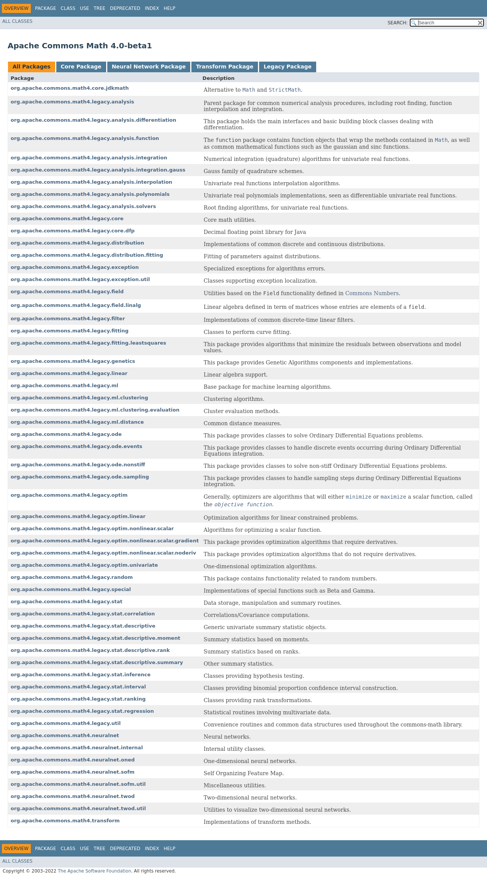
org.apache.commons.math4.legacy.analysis (72, 102)
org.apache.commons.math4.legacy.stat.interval (78, 687)
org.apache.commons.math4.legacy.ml (64, 385)
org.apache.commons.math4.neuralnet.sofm (73, 772)
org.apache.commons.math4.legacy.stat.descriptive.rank (90, 650)
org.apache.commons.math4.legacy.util (66, 723)
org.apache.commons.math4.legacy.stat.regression (82, 711)
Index (152, 8)
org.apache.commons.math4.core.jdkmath (70, 88)
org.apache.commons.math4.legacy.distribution (77, 243)
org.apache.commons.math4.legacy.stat (67, 601)
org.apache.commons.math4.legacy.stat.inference (81, 674)
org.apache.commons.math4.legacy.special (71, 589)
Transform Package (224, 67)
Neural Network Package (149, 67)
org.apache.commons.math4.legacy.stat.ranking (78, 699)
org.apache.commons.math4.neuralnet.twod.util (78, 808)
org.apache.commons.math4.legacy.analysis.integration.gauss (98, 170)
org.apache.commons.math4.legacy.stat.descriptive (83, 626)
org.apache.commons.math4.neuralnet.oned (73, 760)
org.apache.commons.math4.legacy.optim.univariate (84, 565)
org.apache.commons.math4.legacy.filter (68, 318)
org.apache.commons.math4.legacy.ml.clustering (79, 398)
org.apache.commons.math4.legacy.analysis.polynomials (90, 194)
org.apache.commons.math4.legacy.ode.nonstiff (78, 464)
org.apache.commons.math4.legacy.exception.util (80, 279)
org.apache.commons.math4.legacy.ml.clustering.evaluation (95, 410)
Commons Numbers (371, 293)
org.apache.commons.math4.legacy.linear (69, 373)
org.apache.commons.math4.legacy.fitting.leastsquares (88, 343)
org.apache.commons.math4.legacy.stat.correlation (83, 614)
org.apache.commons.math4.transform (65, 820)
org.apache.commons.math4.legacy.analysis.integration (89, 158)
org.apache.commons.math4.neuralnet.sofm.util (78, 784)
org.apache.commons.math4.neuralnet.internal (77, 747)
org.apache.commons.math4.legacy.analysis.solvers (83, 206)
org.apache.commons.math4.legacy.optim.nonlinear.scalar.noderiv (103, 553)
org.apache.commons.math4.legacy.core (67, 218)
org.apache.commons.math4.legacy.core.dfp (73, 231)
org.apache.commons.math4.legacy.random (72, 577)
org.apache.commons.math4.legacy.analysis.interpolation (91, 182)
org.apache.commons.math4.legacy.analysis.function (85, 138)
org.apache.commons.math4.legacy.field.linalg (76, 305)
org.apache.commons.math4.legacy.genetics (73, 361)
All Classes (17, 21)
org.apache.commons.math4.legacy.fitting (70, 331)
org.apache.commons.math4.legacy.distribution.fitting (87, 255)
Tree (99, 8)
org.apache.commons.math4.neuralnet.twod (73, 796)
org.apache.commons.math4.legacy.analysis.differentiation (93, 120)
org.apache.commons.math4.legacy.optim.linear (78, 516)
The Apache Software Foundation (94, 871)
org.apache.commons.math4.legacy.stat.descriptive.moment (95, 638)
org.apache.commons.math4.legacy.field (67, 291)
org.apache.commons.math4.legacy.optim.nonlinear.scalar (92, 528)
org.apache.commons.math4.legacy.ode (66, 434)
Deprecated (125, 8)
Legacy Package (288, 67)
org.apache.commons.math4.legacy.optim (69, 495)
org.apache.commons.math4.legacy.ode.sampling (80, 477)
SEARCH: (398, 22)
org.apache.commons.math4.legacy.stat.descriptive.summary (97, 662)
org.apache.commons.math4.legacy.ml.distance (77, 422)
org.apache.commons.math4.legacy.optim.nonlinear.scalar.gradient (105, 541)
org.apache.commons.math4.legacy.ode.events (76, 446)
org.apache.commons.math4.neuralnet (65, 735)
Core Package (81, 67)
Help (169, 8)
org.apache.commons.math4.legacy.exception (75, 267)
